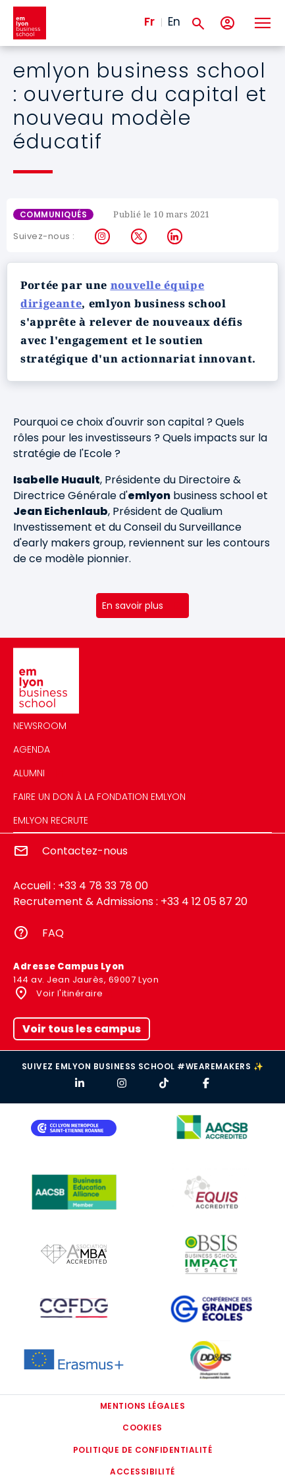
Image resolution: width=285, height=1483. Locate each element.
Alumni (29, 773)
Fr (149, 22)
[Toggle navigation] (262, 23)
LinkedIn (175, 236)
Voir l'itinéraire (68, 993)
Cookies (142, 1427)
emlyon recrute (50, 820)
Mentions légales (143, 1405)
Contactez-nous (85, 850)
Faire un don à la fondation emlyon (99, 796)
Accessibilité (142, 1471)
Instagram (103, 236)
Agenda (31, 749)
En (174, 22)
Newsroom (39, 725)
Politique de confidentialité (142, 1449)
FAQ (53, 933)
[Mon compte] (227, 23)
